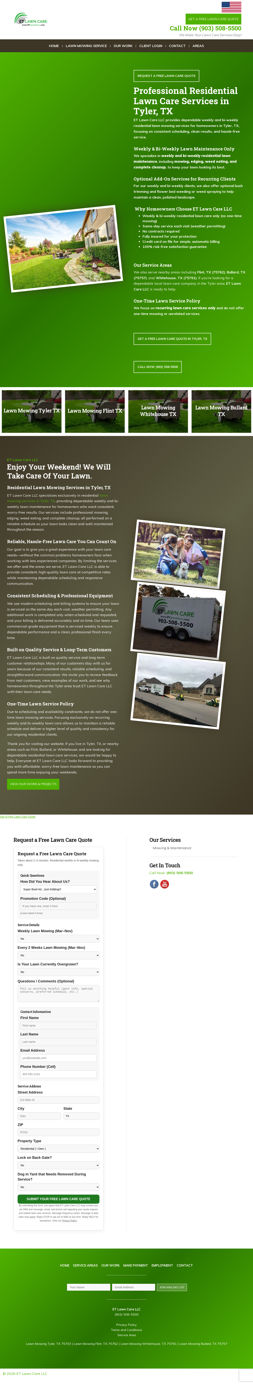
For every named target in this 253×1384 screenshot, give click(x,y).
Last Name (29, 1039)
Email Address (32, 1055)
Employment (162, 1270)
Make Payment (135, 1270)
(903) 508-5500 (127, 1319)
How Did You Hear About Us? (45, 884)
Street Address (30, 1097)
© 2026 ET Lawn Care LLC (25, 1378)
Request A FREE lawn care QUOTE (167, 76)
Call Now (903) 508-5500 (205, 28)
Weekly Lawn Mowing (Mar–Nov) (45, 933)
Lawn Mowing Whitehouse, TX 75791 (149, 1349)
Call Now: (171, 875)
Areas (198, 46)
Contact (177, 46)
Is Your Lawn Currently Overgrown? (48, 966)
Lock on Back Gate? (35, 1162)
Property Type (29, 1145)
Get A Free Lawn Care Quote (18, 818)
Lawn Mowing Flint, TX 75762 (96, 1349)
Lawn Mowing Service (86, 46)
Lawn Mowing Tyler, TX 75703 (48, 1349)
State (67, 1113)
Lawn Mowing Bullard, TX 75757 (203, 1349)
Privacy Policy (69, 1225)
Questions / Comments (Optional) (46, 983)
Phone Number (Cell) (38, 1071)
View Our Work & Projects (35, 786)
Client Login (150, 46)
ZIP (20, 1129)
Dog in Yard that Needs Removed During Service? (52, 1181)
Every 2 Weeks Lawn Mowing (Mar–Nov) (51, 950)
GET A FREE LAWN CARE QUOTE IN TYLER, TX (173, 340)
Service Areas (85, 1270)
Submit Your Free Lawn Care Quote (58, 1203)
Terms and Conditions (126, 1335)
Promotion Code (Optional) (43, 901)
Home (54, 46)
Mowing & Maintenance (172, 850)
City (21, 1113)
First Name (29, 1022)
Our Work (123, 46)
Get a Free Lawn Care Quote (212, 19)
